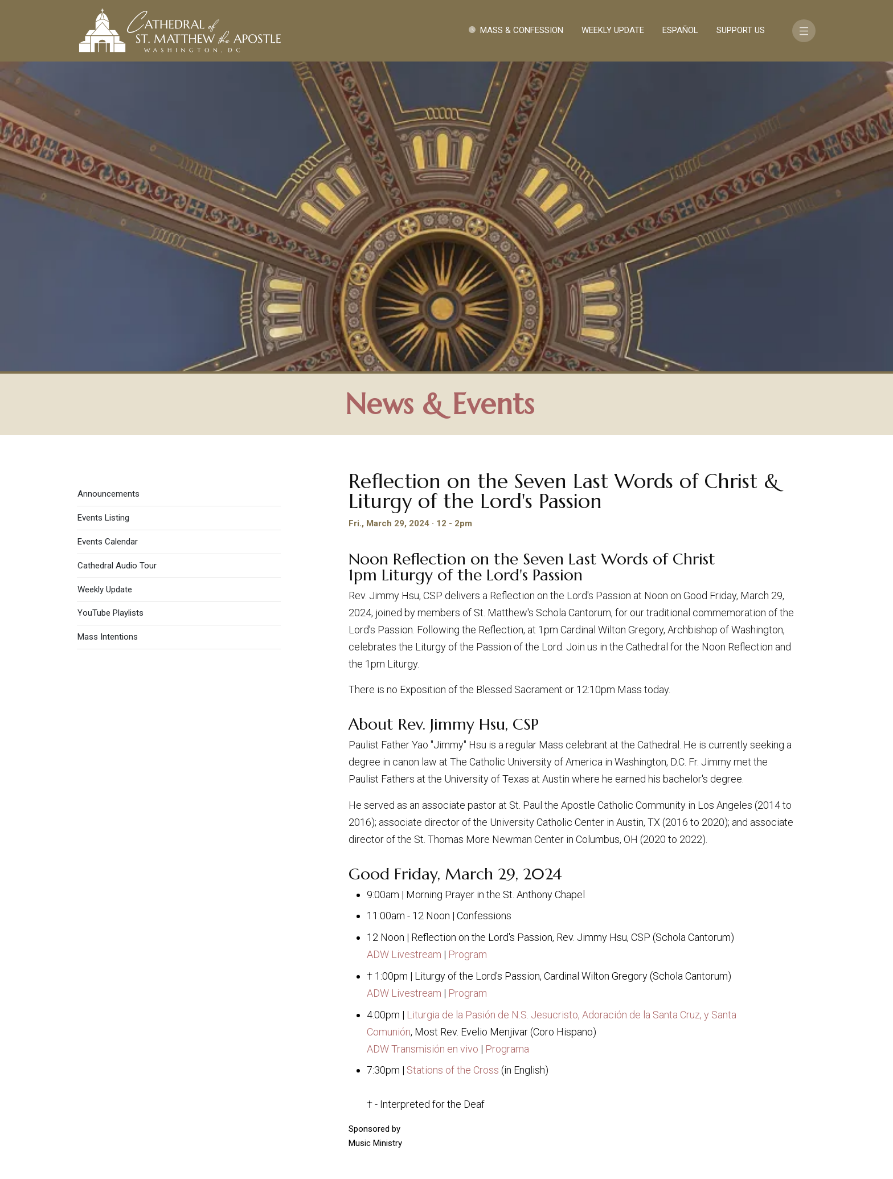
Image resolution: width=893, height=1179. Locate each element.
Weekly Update (612, 30)
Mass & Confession (521, 30)
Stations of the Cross (453, 764)
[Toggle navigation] (804, 30)
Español (680, 30)
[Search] (746, 1090)
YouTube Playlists (110, 307)
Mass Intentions (107, 331)
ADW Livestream (404, 648)
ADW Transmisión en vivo (422, 742)
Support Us (740, 30)
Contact (648, 1058)
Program (467, 648)
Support (705, 1058)
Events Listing (103, 212)
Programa (507, 742)
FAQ (749, 1058)
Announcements (108, 188)
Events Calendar (107, 236)
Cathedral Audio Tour (117, 260)
